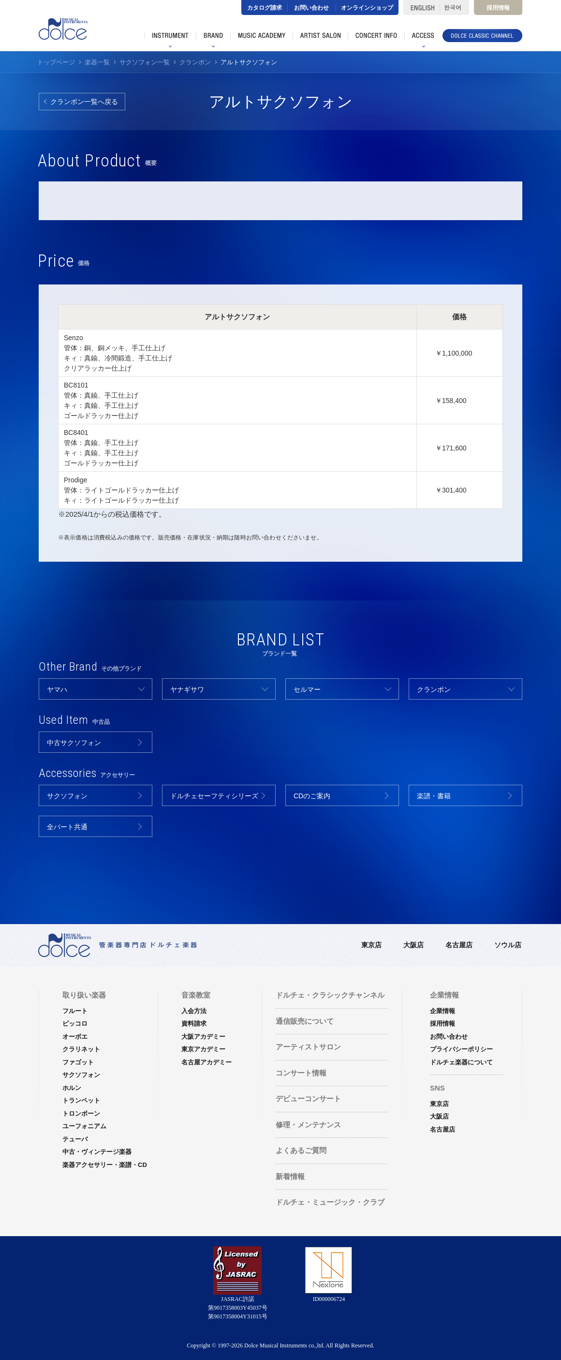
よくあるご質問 (301, 1150)
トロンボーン (81, 1113)
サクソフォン (81, 1074)
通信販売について (305, 1021)
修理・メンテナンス (308, 1125)
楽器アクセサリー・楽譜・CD (104, 1164)
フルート (75, 1011)
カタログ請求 (264, 7)
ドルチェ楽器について (461, 1062)
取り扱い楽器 (84, 995)
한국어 (454, 7)
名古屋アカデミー (206, 1062)
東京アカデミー (203, 1049)
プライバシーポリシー (461, 1049)
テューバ (75, 1139)
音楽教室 (195, 995)
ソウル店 (507, 945)
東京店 (371, 945)
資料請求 (194, 1023)
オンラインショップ (367, 7)
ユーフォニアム (84, 1126)
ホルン (71, 1087)
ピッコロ (75, 1023)
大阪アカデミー (203, 1036)
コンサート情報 (301, 1073)
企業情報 (442, 1011)
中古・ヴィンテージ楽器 (97, 1151)
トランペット (81, 1100)
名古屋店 (458, 945)
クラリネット (81, 1049)
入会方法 (194, 1011)
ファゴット (78, 1062)
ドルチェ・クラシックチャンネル (330, 995)
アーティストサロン (308, 1047)
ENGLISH (421, 7)
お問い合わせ (311, 7)
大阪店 (413, 945)
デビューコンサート (308, 1098)
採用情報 (498, 7)
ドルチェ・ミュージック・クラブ (330, 1202)
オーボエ (75, 1036)
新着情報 (290, 1176)
